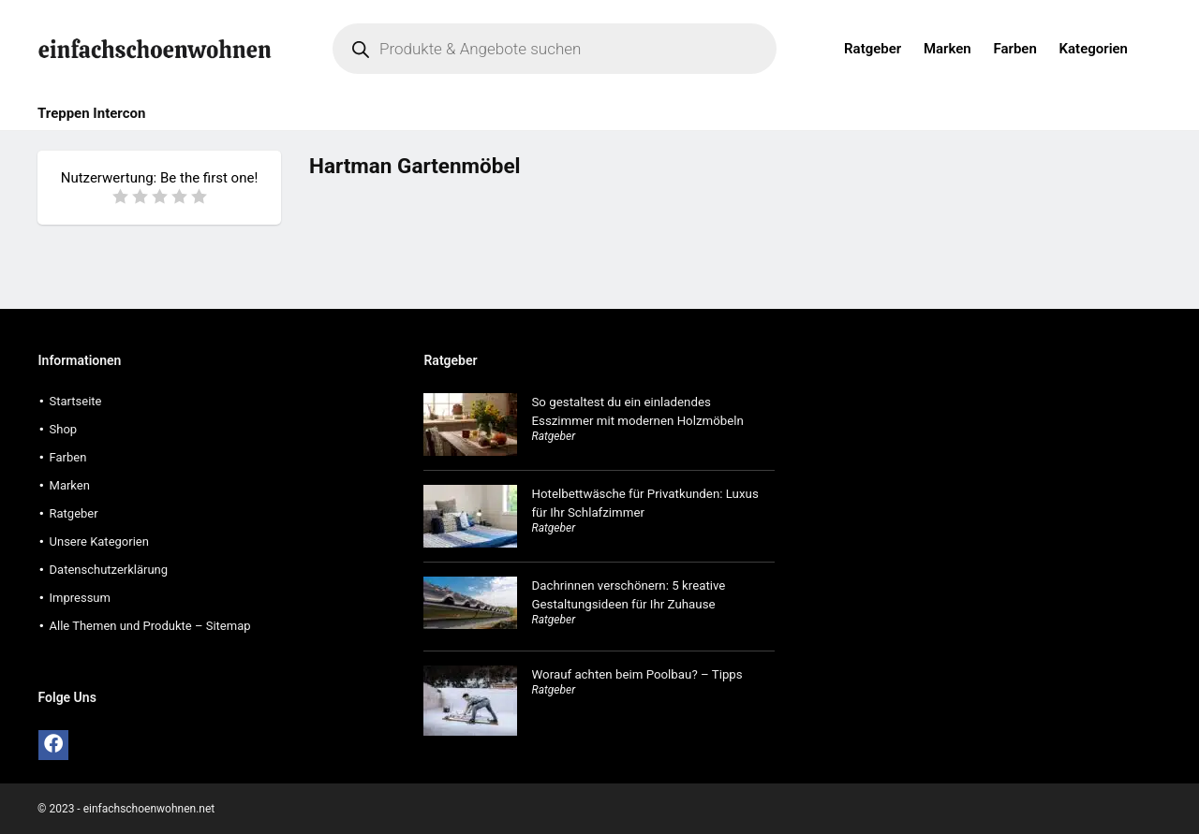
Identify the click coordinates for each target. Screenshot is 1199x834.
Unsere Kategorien (99, 541)
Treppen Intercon (91, 113)
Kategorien (1093, 48)
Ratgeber (872, 48)
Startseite (76, 401)
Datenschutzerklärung (109, 570)
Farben (1014, 48)
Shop (64, 429)
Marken (947, 48)
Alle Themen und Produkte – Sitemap (150, 626)
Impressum (80, 598)
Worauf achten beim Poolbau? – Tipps (636, 674)
